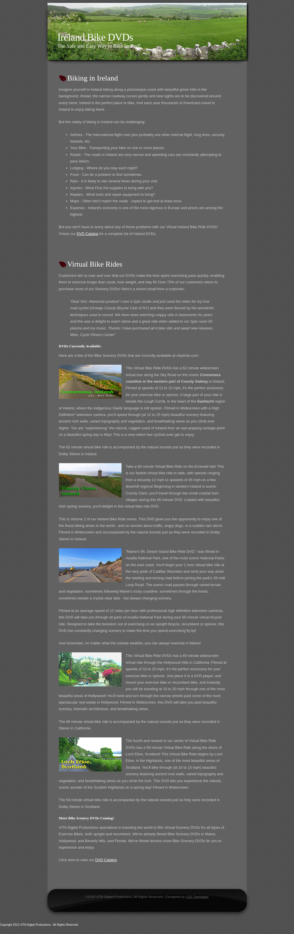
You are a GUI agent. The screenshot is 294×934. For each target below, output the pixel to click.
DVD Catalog (87, 234)
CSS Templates (197, 896)
